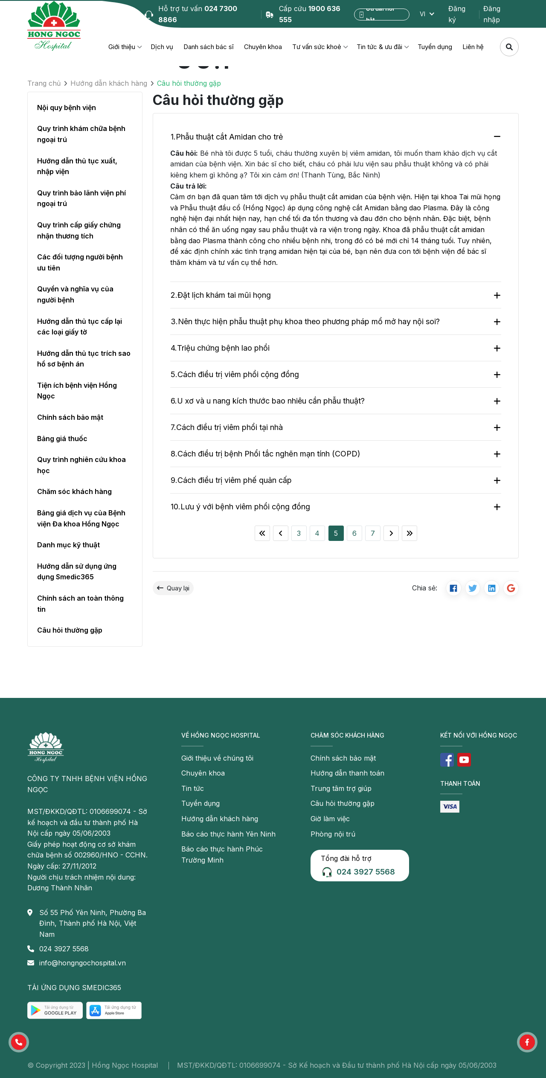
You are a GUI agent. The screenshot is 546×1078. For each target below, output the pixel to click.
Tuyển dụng (435, 47)
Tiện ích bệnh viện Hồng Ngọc (77, 391)
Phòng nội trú (333, 834)
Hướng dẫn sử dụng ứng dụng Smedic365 (76, 571)
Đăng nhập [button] (491, 14)
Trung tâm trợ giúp (341, 788)
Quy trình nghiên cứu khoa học (81, 465)
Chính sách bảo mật (70, 417)
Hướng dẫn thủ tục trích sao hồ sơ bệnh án (84, 359)
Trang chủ (44, 83)
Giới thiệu (121, 47)
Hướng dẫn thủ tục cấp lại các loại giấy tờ (79, 327)
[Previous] (280, 533)
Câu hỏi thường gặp (69, 630)
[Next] (391, 533)
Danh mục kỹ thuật (68, 544)
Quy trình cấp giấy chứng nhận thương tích (79, 230)
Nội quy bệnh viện (66, 107)
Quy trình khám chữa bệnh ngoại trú (81, 134)
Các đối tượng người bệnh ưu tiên (80, 262)
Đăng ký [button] (456, 14)
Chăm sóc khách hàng (74, 491)
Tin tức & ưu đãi (379, 47)
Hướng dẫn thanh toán (347, 773)
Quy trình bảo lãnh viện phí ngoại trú (81, 198)
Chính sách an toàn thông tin (80, 603)
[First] (262, 533)
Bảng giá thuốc (62, 438)
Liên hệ (473, 47)
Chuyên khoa (263, 47)
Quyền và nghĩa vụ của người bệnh (75, 294)
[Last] (409, 533)
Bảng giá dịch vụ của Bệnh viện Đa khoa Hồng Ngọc (81, 518)
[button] (18, 1042)
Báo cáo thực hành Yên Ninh (228, 834)
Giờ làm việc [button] (330, 818)
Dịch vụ (162, 47)
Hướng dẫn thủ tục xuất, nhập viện (77, 166)
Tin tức (192, 788)
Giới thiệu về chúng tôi (217, 758)
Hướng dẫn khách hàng (108, 83)
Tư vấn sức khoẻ (316, 47)
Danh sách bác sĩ (208, 47)
